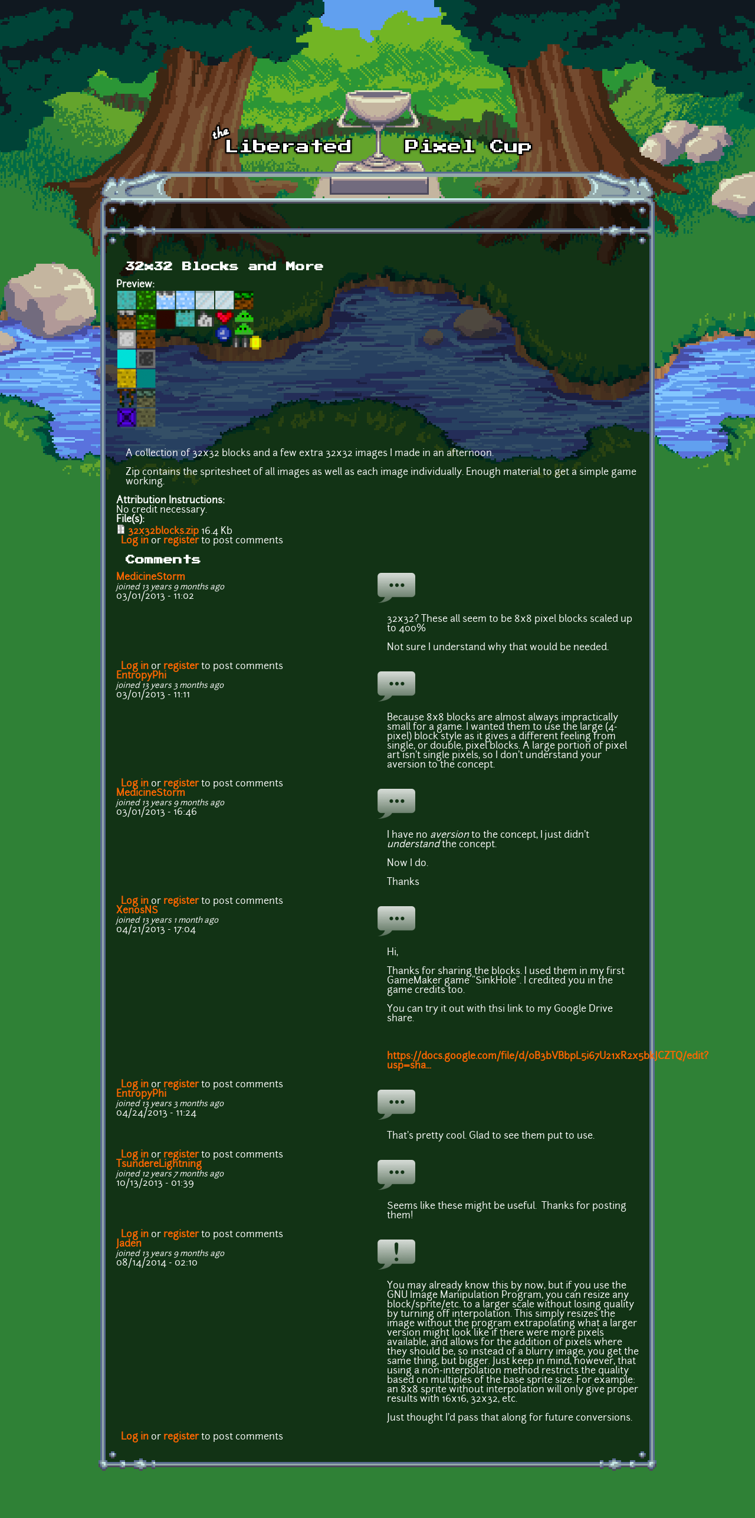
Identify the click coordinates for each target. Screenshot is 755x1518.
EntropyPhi (141, 676)
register (181, 541)
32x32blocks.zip (163, 531)
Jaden (129, 1244)
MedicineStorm (150, 577)
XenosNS (137, 911)
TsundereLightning (159, 1164)
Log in (135, 541)
